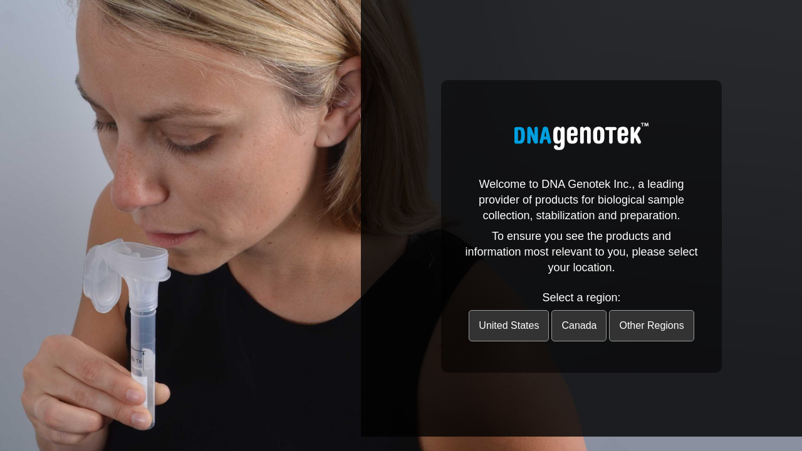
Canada (578, 325)
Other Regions (651, 325)
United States (509, 325)
